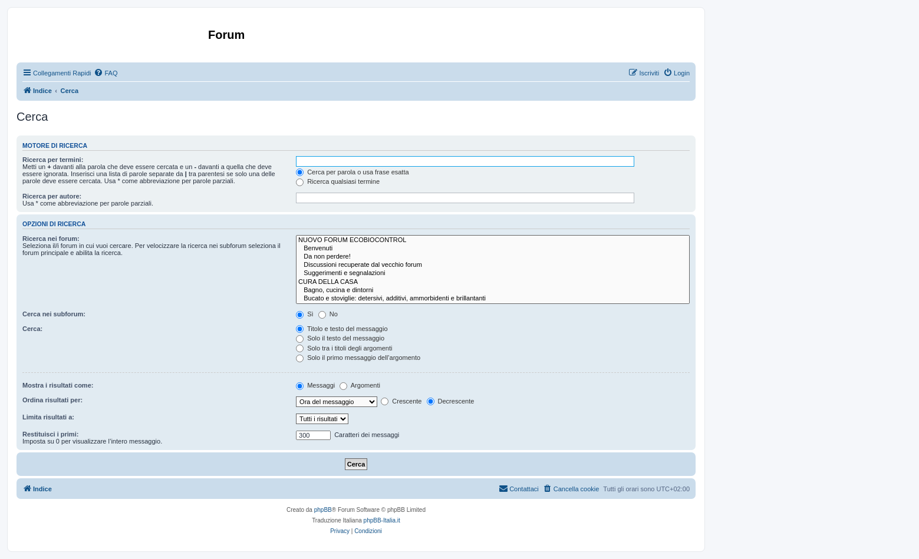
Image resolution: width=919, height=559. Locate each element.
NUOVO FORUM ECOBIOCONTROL (493, 240)
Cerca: (32, 328)
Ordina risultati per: (52, 399)
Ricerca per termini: (52, 159)
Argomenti (360, 385)
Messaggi (315, 385)
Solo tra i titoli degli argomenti (344, 348)
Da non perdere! (493, 257)
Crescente (401, 401)
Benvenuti (493, 248)
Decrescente (451, 401)
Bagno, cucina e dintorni (493, 290)
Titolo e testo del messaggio (341, 328)
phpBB (323, 510)
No (328, 313)
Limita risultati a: (48, 417)
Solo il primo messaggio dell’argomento (358, 357)
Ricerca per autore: (51, 196)
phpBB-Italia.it (382, 520)
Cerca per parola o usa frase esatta (352, 172)
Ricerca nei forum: (51, 238)
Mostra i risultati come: (57, 385)
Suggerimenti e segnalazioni (493, 273)
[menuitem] (105, 73)
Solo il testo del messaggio (340, 338)
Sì (304, 313)
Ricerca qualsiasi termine (338, 181)
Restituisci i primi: (50, 434)
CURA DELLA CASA (493, 282)
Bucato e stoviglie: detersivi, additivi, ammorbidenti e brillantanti (493, 299)
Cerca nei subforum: (53, 313)
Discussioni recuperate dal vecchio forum (493, 265)
